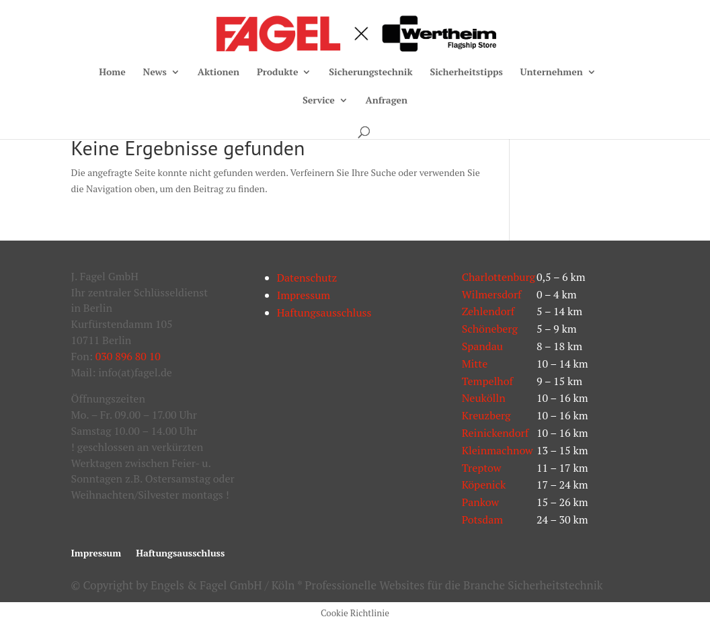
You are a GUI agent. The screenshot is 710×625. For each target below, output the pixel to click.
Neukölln (484, 397)
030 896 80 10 (128, 356)
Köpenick (484, 484)
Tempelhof (487, 381)
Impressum (304, 295)
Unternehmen (551, 72)
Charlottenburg (498, 276)
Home (112, 72)
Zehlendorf (488, 311)
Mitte (475, 363)
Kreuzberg (486, 415)
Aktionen (218, 72)
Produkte (278, 72)
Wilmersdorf (492, 294)
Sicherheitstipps (466, 72)
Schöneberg (490, 328)
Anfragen (386, 100)
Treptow (482, 467)
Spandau (482, 346)
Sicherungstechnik (370, 72)
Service (319, 100)
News (155, 72)
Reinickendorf (495, 432)
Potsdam (482, 519)
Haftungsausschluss (324, 312)
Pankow (480, 502)
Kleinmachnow (497, 450)
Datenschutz (307, 277)
